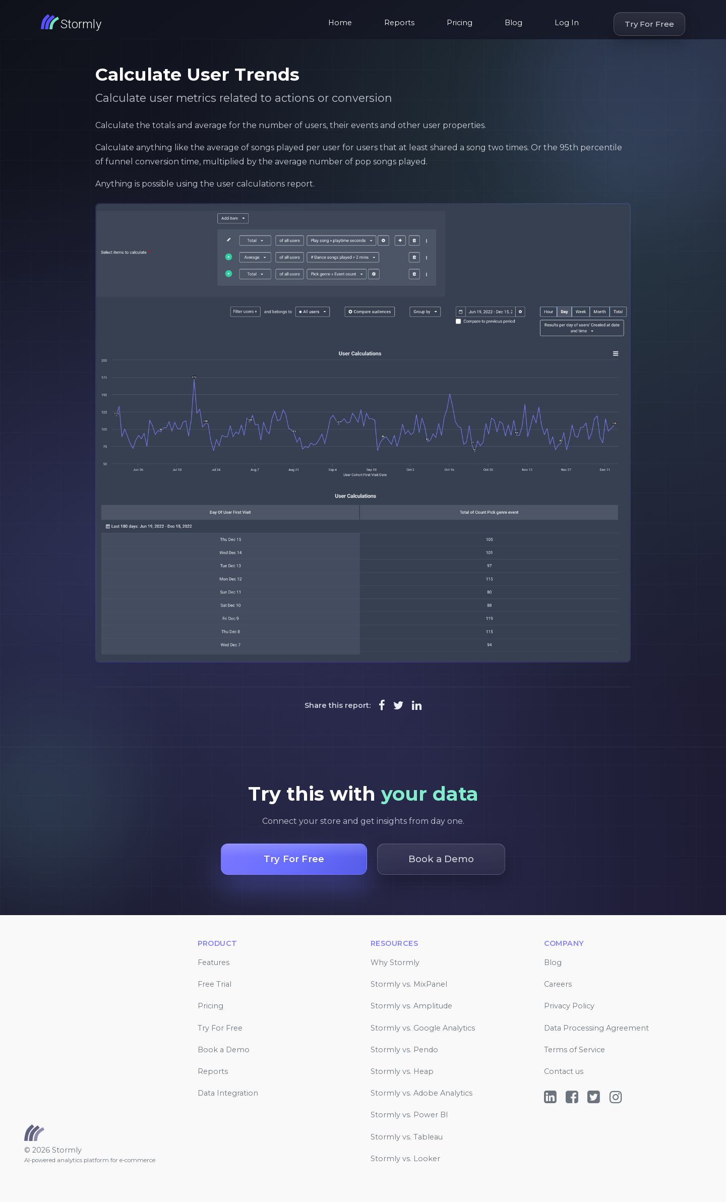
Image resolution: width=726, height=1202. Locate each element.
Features (213, 962)
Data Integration (228, 1093)
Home (340, 22)
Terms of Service (574, 1049)
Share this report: (338, 705)
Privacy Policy (569, 1005)
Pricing (459, 22)
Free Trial (214, 984)
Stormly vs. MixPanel (409, 984)
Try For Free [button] (294, 859)
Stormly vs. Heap (402, 1071)
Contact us (563, 1071)
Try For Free (649, 24)
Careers (558, 984)
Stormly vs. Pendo (404, 1049)
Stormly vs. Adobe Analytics (421, 1093)
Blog (513, 22)
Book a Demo (224, 1049)
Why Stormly (395, 962)
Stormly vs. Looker (405, 1158)
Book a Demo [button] (441, 859)
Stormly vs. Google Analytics (423, 1028)
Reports (399, 22)
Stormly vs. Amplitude (411, 1005)
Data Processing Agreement (596, 1028)
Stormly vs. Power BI (409, 1114)
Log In (567, 22)
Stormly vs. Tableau (407, 1136)
